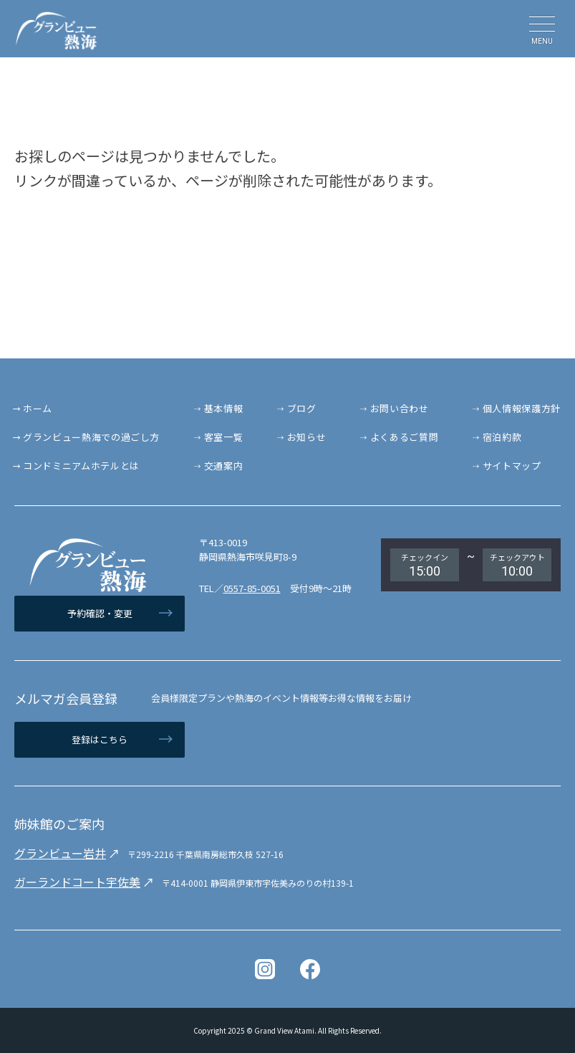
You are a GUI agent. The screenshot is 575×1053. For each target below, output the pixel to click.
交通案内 (223, 465)
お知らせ (307, 437)
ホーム (37, 408)
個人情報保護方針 (522, 408)
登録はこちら (99, 739)
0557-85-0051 (252, 588)
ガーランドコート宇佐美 (77, 881)
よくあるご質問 (404, 437)
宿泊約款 (502, 437)
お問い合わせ (399, 408)
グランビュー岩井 (60, 853)
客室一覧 (223, 437)
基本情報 (223, 408)
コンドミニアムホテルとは (81, 465)
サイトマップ (512, 465)
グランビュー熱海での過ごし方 (91, 437)
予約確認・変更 (99, 613)
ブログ (302, 408)
